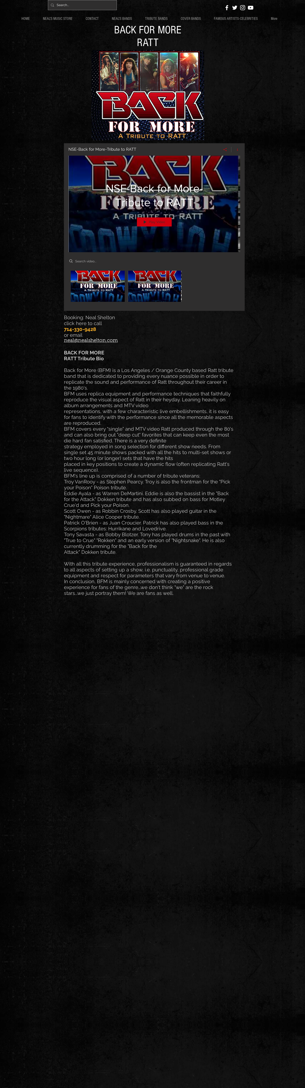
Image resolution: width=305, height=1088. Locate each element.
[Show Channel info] (235, 149)
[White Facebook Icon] (226, 7)
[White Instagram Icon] (242, 7)
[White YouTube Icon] (250, 7)
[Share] (225, 149)
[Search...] (82, 5)
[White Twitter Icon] (234, 7)
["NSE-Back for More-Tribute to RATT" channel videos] (154, 287)
